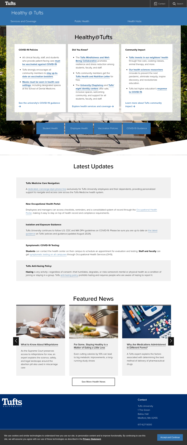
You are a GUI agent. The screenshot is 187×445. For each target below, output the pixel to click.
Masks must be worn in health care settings (40, 83)
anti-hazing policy (69, 275)
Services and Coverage (23, 21)
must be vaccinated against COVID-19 (41, 62)
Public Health (82, 21)
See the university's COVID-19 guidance (39, 103)
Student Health (50, 128)
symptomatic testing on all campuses (48, 254)
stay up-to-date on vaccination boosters (40, 74)
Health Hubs (134, 21)
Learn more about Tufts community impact (143, 104)
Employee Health (79, 128)
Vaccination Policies (108, 128)
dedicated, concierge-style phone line (47, 189)
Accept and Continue (170, 437)
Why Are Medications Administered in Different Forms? (146, 346)
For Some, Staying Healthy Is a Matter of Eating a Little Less (91, 346)
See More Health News (93, 381)
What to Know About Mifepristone (39, 344)
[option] (40, 340)
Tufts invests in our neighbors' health (148, 57)
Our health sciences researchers (146, 69)
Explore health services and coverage (91, 106)
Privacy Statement (92, 439)
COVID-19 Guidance (137, 128)
